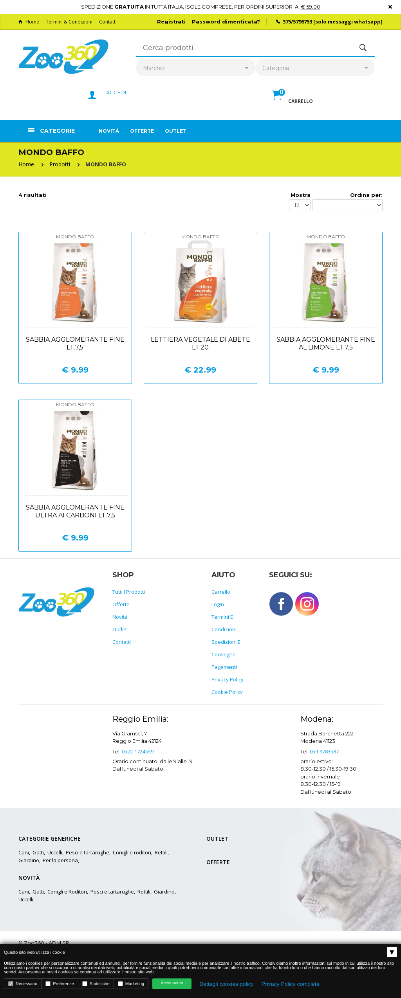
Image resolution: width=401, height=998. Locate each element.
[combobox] (195, 68)
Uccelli (54, 852)
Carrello (220, 591)
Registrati (171, 21)
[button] (292, 103)
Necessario (22, 983)
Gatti (38, 852)
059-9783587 (324, 751)
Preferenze (59, 983)
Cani (23, 852)
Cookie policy (227, 691)
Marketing (131, 983)
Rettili (161, 852)
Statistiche (96, 983)
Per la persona (60, 860)
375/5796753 (297, 21)
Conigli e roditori (132, 852)
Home (28, 21)
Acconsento (172, 983)
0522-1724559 (138, 751)
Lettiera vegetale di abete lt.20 (200, 343)
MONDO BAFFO (105, 164)
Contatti (108, 21)
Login (217, 604)
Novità (109, 131)
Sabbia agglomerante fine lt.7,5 (75, 343)
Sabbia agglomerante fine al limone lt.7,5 (325, 343)
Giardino (28, 860)
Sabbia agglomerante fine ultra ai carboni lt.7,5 (75, 511)
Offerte (142, 131)
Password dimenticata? (226, 21)
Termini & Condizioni (69, 21)
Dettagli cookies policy (226, 984)
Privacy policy (227, 679)
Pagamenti (224, 666)
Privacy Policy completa (291, 984)
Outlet (175, 131)
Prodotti (59, 164)
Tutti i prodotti (128, 591)
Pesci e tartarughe (87, 852)
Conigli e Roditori (67, 891)
